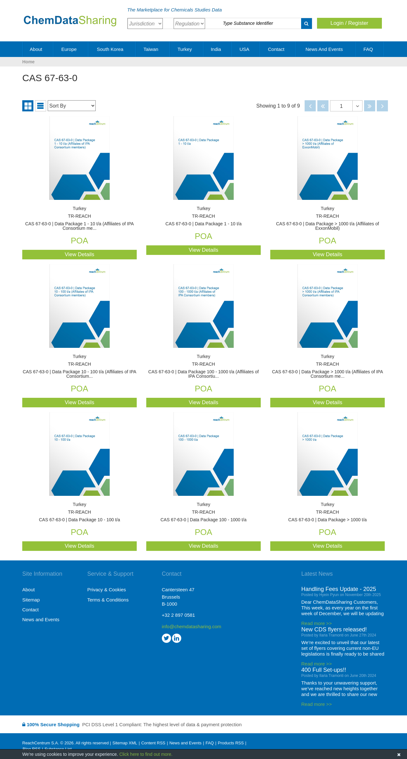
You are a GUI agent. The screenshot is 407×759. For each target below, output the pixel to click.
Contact (278, 49)
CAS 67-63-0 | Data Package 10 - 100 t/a (79, 512)
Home (28, 61)
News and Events (327, 49)
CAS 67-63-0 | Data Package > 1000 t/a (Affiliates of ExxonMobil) (327, 218)
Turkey (186, 49)
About (38, 49)
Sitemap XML (124, 743)
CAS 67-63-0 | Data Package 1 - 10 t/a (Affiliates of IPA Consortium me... (79, 218)
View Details (79, 254)
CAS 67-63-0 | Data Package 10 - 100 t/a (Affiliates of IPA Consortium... (79, 366)
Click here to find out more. (145, 754)
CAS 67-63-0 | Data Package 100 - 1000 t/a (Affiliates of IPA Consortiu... (203, 366)
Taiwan (153, 49)
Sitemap (31, 599)
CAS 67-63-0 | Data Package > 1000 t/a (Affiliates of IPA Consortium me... (327, 366)
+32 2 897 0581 (178, 615)
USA (246, 49)
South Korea (112, 49)
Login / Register (349, 23)
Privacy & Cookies (106, 589)
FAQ (370, 49)
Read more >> (316, 623)
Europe (71, 49)
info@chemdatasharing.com (191, 626)
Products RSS (231, 743)
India (218, 49)
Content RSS (153, 743)
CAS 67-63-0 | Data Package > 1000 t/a (327, 512)
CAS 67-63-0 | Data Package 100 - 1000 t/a (203, 512)
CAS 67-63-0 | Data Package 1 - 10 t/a (203, 216)
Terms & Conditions (107, 599)
